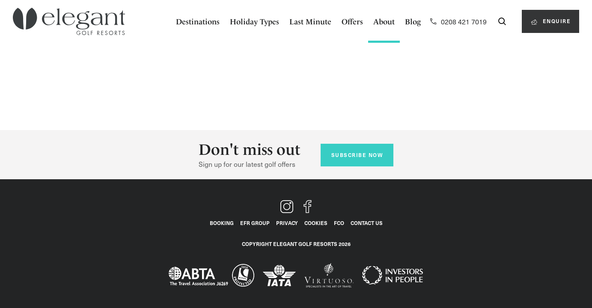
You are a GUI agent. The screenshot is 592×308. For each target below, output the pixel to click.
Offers (352, 21)
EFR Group (255, 223)
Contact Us (367, 223)
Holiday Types (254, 21)
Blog (413, 21)
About (384, 21)
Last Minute (310, 21)
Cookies (315, 223)
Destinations (198, 21)
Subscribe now (357, 155)
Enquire (550, 21)
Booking (222, 223)
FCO (339, 223)
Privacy (287, 223)
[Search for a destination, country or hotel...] (502, 21)
